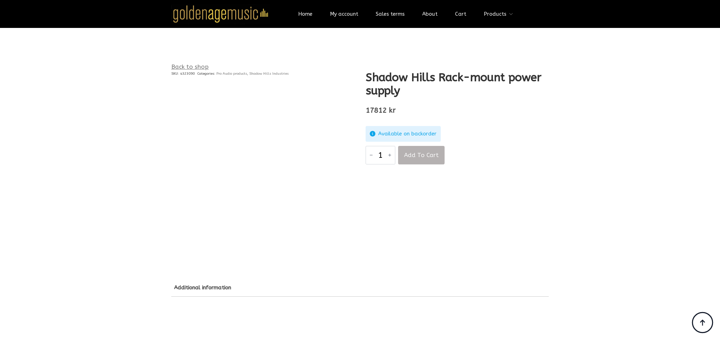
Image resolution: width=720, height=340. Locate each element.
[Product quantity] (380, 155)
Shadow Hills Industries (269, 74)
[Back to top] (702, 322)
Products (495, 14)
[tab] (202, 287)
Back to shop (190, 66)
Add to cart (421, 154)
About (430, 14)
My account (344, 14)
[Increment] (390, 155)
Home (305, 14)
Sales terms (390, 14)
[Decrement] (371, 155)
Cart (460, 14)
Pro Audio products (231, 74)
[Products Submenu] (513, 14)
